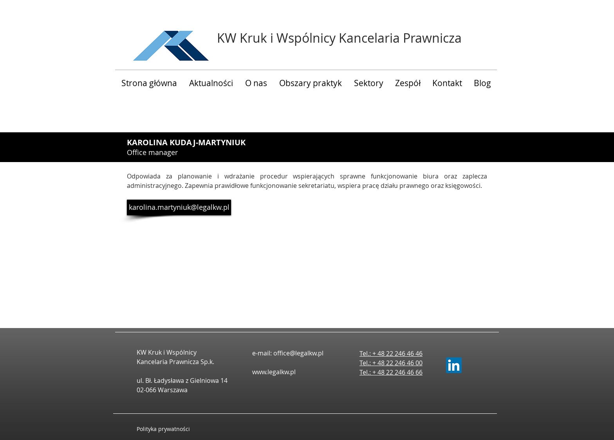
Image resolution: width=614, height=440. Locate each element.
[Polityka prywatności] (171, 429)
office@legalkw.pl (298, 353)
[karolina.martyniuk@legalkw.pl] (179, 207)
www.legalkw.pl (274, 372)
